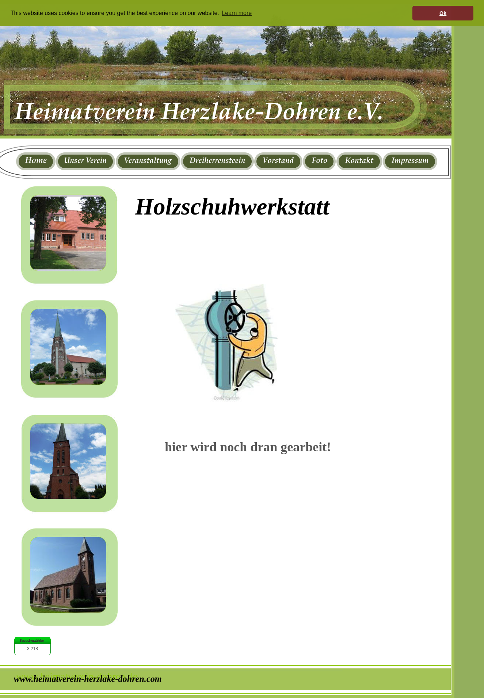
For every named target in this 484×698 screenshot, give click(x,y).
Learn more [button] (237, 13)
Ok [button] (442, 13)
